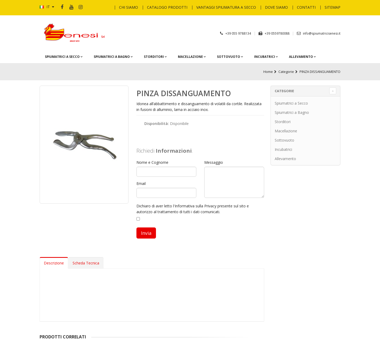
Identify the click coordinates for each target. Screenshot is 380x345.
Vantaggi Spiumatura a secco (226, 7)
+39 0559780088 (277, 33)
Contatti (306, 7)
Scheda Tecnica (86, 262)
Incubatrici (265, 56)
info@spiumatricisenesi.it (321, 33)
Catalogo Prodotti (167, 7)
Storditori (154, 56)
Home (268, 71)
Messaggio (213, 162)
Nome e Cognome (152, 162)
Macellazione (191, 56)
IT (47, 6)
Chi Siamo (128, 7)
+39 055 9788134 (238, 33)
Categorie (286, 71)
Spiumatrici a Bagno (112, 56)
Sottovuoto (229, 56)
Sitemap (332, 7)
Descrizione (54, 262)
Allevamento (301, 56)
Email (141, 183)
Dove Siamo (276, 7)
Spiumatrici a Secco (62, 56)
